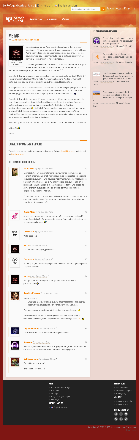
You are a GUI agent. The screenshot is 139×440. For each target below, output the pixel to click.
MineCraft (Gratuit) (124, 46)
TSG (79, 320)
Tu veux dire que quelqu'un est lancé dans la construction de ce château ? (117, 57)
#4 (86, 278)
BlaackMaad (29, 211)
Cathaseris (28, 231)
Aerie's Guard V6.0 (124, 404)
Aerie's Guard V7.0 (124, 407)
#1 (86, 345)
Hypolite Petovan (31, 295)
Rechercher (51, 19)
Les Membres (122, 390)
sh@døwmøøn (30, 330)
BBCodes (55, 393)
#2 (86, 330)
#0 (86, 362)
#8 (86, 211)
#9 (86, 168)
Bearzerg (27, 345)
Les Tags (55, 402)
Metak (26, 246)
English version (67, 5)
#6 (86, 246)
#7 (86, 231)
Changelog (121, 396)
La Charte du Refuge (60, 390)
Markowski (28, 168)
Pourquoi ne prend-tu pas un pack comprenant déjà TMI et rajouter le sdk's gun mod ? (118, 41)
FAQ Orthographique (60, 399)
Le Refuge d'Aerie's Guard (15, 19)
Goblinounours (30, 362)
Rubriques (35, 19)
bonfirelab (131, 433)
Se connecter (114, 8)
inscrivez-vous (17, 154)
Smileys (54, 396)
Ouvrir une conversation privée (25, 39)
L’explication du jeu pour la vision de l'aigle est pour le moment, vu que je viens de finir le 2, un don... (118, 76)
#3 (86, 295)
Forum (65, 19)
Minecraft (45, 5)
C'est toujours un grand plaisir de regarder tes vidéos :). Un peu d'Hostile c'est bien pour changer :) (112, 96)
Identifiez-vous (68, 151)
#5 (86, 261)
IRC (121, 422)
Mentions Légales (124, 393)
